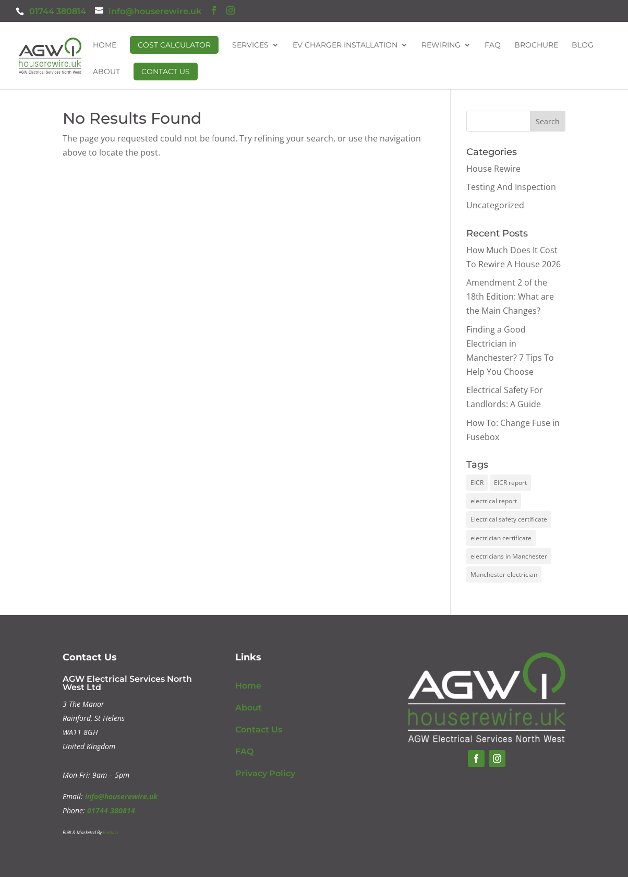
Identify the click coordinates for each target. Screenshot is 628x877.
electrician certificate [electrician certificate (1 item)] (501, 538)
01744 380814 (57, 11)
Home (104, 45)
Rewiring (441, 45)
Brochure (536, 45)
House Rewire (493, 168)
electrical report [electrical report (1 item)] (493, 500)
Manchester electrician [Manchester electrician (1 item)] (503, 574)
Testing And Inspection (511, 187)
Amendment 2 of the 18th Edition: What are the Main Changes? (510, 296)
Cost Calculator (174, 45)
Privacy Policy (265, 773)
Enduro (110, 832)
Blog (583, 45)
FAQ (493, 45)
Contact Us (165, 71)
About (106, 72)
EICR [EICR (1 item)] (477, 482)
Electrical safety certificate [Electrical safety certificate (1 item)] (508, 519)
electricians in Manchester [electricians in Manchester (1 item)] (508, 556)
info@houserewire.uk (121, 796)
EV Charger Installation (345, 45)
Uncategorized (495, 205)
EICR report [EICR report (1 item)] (510, 482)
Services (250, 45)
